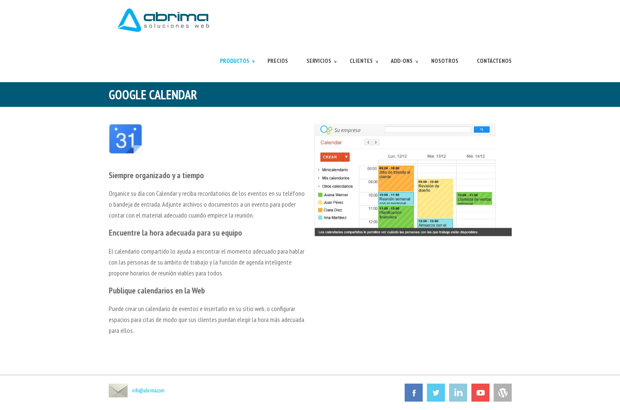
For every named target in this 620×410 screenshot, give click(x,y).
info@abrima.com (148, 390)
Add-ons (402, 61)
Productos (234, 61)
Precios (277, 61)
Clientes (361, 61)
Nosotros (444, 61)
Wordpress (503, 393)
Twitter (436, 393)
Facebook (414, 393)
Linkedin (458, 393)
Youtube (480, 393)
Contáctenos (494, 61)
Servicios (318, 61)
